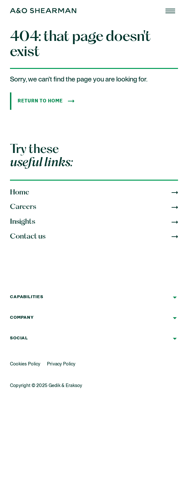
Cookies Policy (25, 364)
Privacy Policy (61, 364)
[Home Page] (170, 11)
